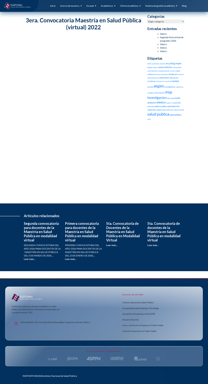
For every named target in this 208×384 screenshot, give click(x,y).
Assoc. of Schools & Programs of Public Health (142, 325)
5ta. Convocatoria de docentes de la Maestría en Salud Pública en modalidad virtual (164, 231)
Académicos (107, 5)
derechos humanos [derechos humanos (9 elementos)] (161, 74)
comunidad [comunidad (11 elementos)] (176, 67)
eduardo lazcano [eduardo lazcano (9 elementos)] (153, 78)
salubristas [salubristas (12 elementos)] (151, 110)
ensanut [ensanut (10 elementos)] (168, 81)
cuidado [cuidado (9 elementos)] (177, 71)
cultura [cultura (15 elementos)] (150, 74)
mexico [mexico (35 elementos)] (161, 102)
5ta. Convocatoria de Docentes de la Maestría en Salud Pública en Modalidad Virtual (123, 231)
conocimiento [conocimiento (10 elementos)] (152, 71)
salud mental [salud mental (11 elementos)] (179, 110)
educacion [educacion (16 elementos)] (164, 77)
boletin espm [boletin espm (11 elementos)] (152, 67)
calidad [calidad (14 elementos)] (161, 67)
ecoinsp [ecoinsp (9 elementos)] (181, 74)
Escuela (90, 5)
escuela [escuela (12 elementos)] (150, 87)
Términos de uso (178, 377)
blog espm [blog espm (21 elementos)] (175, 63)
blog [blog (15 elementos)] (168, 63)
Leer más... (29, 259)
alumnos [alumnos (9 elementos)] (162, 64)
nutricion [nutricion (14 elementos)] (177, 102)
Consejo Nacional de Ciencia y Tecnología (140, 308)
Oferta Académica (129, 5)
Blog (184, 5)
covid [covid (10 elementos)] (172, 71)
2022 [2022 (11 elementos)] (149, 64)
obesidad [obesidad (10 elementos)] (150, 106)
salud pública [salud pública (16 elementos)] (175, 114)
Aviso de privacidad (162, 377)
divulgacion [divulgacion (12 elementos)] (173, 74)
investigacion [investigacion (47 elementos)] (157, 97)
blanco (163, 33)
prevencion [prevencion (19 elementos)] (173, 106)
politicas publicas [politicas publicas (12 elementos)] (161, 106)
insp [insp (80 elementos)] (168, 92)
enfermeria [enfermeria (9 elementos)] (160, 81)
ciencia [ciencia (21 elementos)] (168, 67)
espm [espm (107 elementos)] (159, 85)
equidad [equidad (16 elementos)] (175, 81)
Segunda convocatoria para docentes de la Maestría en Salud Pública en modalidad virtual (41, 231)
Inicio (53, 5)
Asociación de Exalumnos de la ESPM (138, 314)
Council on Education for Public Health (139, 331)
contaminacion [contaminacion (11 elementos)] (164, 71)
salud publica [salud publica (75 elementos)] (158, 114)
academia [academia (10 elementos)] (155, 64)
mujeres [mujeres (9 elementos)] (169, 103)
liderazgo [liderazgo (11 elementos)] (170, 98)
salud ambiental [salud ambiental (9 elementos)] (167, 110)
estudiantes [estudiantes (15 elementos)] (169, 87)
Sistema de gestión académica (160, 5)
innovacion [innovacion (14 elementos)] (160, 92)
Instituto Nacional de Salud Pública (137, 302)
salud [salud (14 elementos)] (158, 109)
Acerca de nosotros (69, 5)
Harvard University (130, 319)
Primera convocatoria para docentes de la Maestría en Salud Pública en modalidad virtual (82, 231)
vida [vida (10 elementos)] (149, 119)
